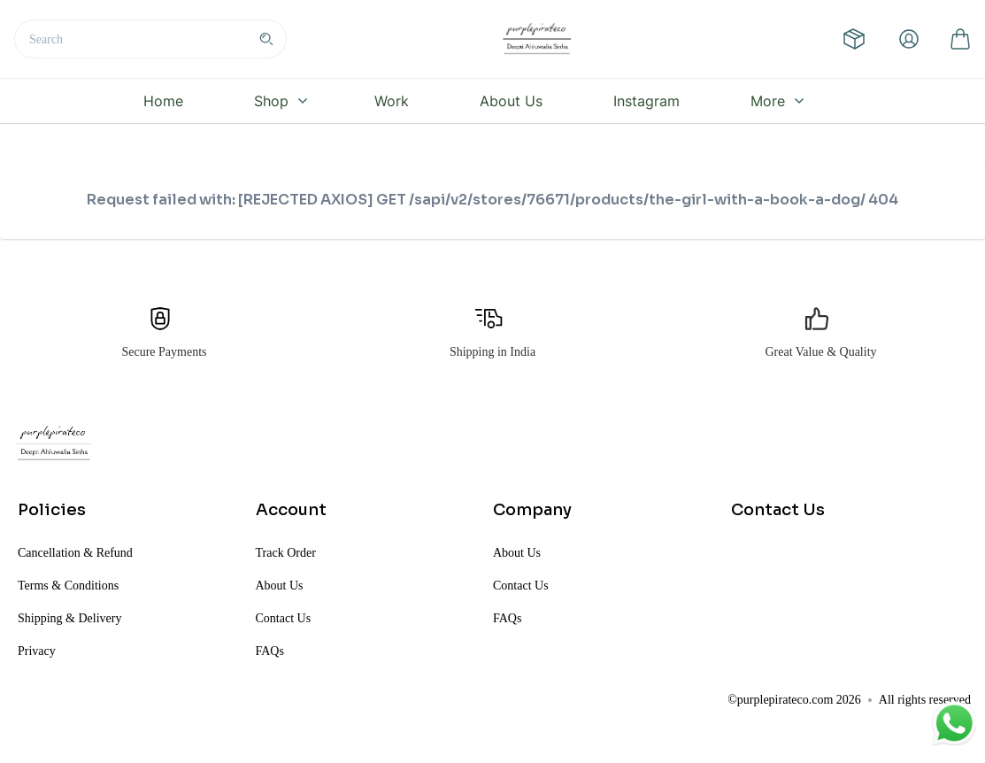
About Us (280, 585)
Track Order (286, 552)
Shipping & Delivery (69, 618)
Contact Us (284, 618)
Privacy (37, 651)
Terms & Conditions (68, 585)
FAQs (270, 651)
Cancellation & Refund (75, 552)
